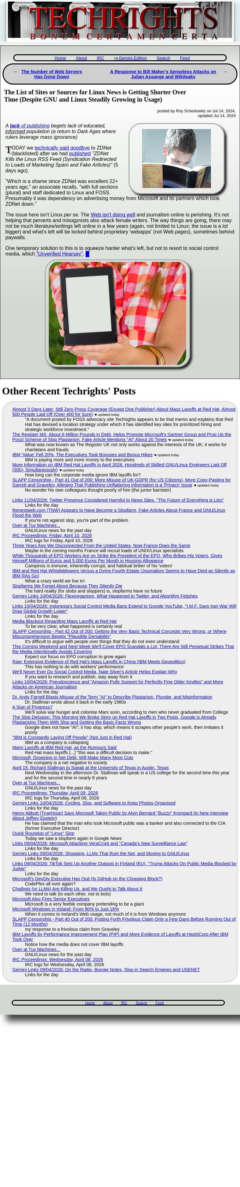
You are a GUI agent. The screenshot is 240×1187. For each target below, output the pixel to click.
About (81, 58)
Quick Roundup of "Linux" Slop (43, 833)
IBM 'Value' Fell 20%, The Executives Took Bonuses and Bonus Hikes (82, 454)
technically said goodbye (62, 148)
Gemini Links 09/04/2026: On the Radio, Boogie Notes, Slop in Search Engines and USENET (106, 969)
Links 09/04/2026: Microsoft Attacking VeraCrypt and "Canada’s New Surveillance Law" (100, 843)
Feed (185, 58)
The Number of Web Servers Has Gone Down (51, 74)
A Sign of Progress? (32, 707)
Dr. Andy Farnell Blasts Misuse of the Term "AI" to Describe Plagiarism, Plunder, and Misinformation (112, 697)
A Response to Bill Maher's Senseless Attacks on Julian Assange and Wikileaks (163, 74)
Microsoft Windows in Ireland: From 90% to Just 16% (65, 909)
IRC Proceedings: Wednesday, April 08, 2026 (57, 959)
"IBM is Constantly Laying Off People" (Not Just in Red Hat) (72, 737)
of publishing (30, 125)
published (80, 153)
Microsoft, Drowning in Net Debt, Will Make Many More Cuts (72, 757)
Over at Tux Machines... (36, 525)
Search (163, 58)
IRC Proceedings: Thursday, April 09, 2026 (55, 792)
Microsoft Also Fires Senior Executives (51, 898)
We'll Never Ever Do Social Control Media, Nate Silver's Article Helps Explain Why (94, 671)
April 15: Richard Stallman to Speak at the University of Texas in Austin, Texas (90, 767)
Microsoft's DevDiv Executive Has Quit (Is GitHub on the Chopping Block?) (87, 878)
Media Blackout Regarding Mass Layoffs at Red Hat (64, 621)
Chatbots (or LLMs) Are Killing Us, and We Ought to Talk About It (77, 888)
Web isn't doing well (113, 214)
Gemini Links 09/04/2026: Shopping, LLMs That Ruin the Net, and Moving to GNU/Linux (100, 853)
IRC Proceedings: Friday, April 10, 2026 (52, 535)
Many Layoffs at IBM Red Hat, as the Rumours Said (64, 747)
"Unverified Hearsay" (59, 254)
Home (60, 58)
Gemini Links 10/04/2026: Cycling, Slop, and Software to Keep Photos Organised (94, 803)
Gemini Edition (133, 58)
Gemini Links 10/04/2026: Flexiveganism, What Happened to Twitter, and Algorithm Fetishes (105, 596)
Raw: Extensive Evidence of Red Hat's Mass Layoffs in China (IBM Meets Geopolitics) (98, 661)
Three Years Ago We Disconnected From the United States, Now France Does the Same (101, 545)
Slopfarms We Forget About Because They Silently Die (67, 585)
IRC (100, 58)
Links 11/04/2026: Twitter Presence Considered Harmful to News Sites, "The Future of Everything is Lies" (118, 500)
